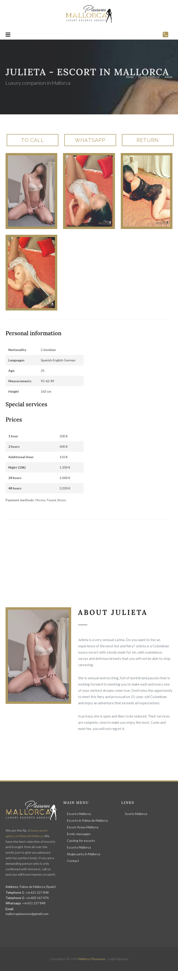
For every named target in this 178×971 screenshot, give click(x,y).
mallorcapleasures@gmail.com (27, 914)
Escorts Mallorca (79, 814)
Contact (73, 861)
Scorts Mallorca (136, 814)
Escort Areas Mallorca (83, 827)
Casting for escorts (81, 841)
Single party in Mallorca (83, 854)
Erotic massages (79, 834)
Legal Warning (118, 959)
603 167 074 (37, 898)
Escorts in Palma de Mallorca (87, 820)
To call (32, 140)
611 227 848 (37, 892)
